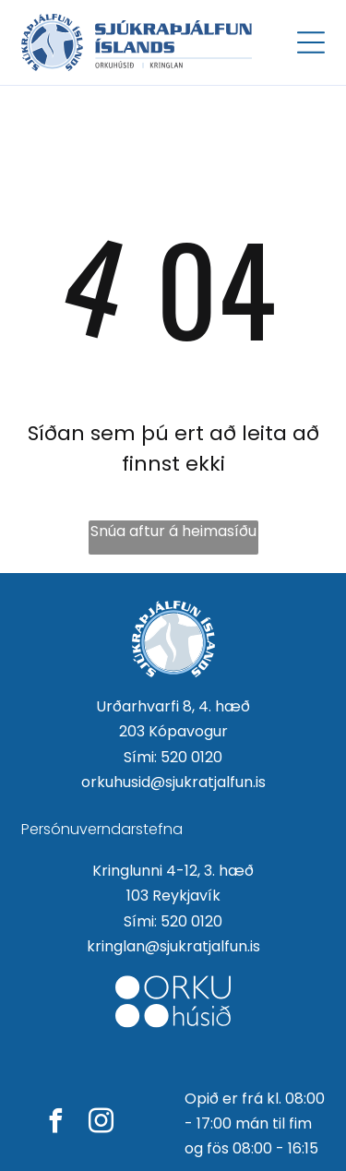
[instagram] (101, 1123)
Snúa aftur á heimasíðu (173, 531)
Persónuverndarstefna (102, 829)
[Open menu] (311, 42)
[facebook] (56, 1123)
